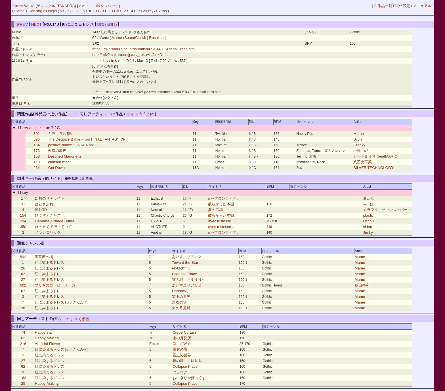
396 (36, 139)
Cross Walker (184, 344)
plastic (368, 215)
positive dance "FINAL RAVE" (72, 145)
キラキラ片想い (61, 133)
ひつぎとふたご (48, 215)
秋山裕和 (362, 285)
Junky (368, 232)
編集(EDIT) (107, 24)
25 (23, 383)
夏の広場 (215, 210)
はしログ (180, 372)
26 (23, 268)
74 (23, 332)
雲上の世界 (181, 296)
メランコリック (48, 232)
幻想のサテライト (49, 198)
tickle (115, 60)
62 (94, 37)
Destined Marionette (64, 156)
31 (23, 204)
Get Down (56, 168)
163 (23, 378)
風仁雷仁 (42, 210)
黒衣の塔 (179, 302)
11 (97, 11)
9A (82, 11)
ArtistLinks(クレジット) (101, 6)
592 (23, 257)
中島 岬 (360, 151)
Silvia (357, 139)
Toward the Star (185, 262)
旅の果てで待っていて (53, 227)
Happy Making (47, 338)
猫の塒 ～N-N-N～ (188, 279)
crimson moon (60, 162)
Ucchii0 (369, 221)
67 (23, 291)
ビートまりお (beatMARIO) (375, 156)
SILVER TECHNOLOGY (373, 168)
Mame (358, 133)
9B (90, 11)
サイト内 (134, 114)
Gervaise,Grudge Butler (54, 221)
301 (36, 133)
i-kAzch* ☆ (181, 268)
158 (36, 156)
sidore (368, 227)
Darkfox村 (180, 291)
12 (124, 11)
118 (36, 162)
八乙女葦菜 (362, 162)
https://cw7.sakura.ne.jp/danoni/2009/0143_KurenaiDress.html (144, 49)
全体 (150, 114)
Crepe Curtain (184, 332)
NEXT (36, 24)
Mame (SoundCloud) (129, 37)
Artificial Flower (47, 344)
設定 (406, 6)
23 (145, 11)
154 (23, 215)
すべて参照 (80, 318)
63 (23, 338)
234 (36, 168)
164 (36, 145)
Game (20, 11)
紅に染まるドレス (49, 262)
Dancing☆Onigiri (43, 11)
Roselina (156, 37)
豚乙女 (368, 198)
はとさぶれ (44, 204)
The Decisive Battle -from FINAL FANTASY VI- (86, 139)
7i (71, 11)
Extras (161, 11)
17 (138, 11)
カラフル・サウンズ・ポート (387, 210)
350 (23, 227)
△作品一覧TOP (387, 6)
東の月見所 (181, 308)
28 (23, 308)
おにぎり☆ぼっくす (189, 378)
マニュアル (422, 6)
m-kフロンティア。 (224, 198)
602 (23, 285)
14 (131, 11)
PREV (22, 24)
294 (23, 221)
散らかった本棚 (221, 204)
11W (115, 11)
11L (105, 11)
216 (23, 344)
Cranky (359, 145)
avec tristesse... (221, 221)
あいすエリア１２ (186, 257)
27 (23, 279)
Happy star (44, 332)
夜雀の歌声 (57, 151)
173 (36, 151)
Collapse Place (184, 274)
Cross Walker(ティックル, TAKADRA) (45, 6)
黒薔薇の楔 (44, 257)
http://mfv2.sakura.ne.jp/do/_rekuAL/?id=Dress (130, 55)
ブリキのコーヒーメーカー (57, 285)
